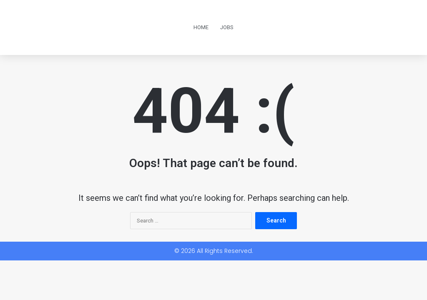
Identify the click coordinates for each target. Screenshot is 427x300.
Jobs (227, 27)
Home (200, 27)
